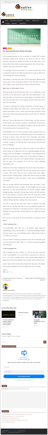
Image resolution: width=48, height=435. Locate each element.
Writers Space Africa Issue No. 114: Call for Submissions (13, 416)
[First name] (24, 367)
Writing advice (35, 20)
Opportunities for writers (16, 20)
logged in (10, 336)
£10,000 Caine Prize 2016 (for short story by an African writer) (12, 279)
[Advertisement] (24, 400)
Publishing (13, 23)
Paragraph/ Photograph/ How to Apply (39, 321)
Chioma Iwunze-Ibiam (12, 53)
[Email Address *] (24, 371)
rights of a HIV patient (29, 178)
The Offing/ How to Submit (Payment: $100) (10, 418)
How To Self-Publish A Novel (15, 88)
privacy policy (26, 379)
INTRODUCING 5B (23, 312)
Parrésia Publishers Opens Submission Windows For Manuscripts (15, 420)
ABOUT (6, 20)
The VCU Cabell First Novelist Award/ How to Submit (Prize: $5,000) (8, 322)
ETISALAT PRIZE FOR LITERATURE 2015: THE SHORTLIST (35, 279)
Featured (7, 23)
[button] (23, 20)
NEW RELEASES (23, 23)
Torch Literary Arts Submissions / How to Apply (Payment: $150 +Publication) (17, 414)
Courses (27, 20)
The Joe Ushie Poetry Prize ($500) (8, 422)
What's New (9, 48)
